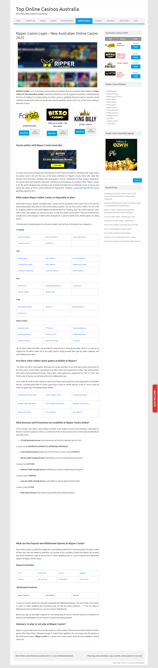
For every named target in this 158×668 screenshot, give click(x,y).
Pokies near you (112, 113)
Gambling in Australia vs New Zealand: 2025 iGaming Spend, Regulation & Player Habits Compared (120, 196)
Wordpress (140, 663)
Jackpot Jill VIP (112, 121)
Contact (54, 656)
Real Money (124, 21)
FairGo (43, 21)
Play (136, 47)
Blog (136, 21)
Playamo (98, 21)
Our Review (35, 132)
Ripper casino (112, 107)
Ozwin (53, 21)
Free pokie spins (113, 110)
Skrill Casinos (111, 105)
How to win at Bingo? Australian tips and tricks (121, 225)
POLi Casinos (111, 99)
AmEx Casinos (112, 102)
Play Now (24, 133)
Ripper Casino (84, 21)
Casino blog (111, 123)
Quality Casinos (112, 115)
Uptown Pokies (67, 21)
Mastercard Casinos (114, 96)
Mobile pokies (112, 91)
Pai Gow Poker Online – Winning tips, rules (119, 217)
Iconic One (116, 663)
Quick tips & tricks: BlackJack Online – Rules (120, 237)
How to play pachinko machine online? (118, 229)
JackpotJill (77, 188)
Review (136, 43)
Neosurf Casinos (113, 94)
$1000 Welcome (155, 398)
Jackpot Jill (30, 21)
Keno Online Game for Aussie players (117, 233)
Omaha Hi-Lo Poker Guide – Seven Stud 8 (119, 221)
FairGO (93, 185)
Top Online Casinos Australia (47, 9)
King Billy (111, 21)
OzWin (85, 185)
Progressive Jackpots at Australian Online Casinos (122, 241)
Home (18, 21)
